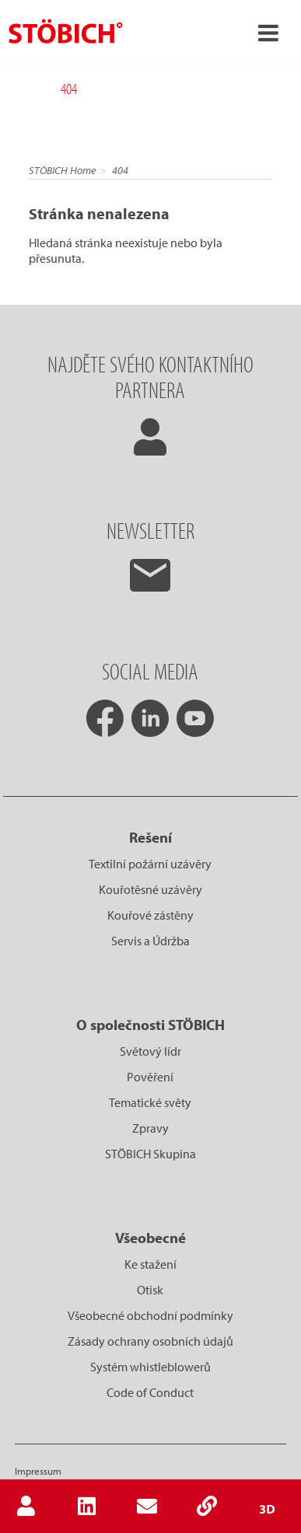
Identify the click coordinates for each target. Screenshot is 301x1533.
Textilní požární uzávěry (150, 863)
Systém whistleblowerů (150, 1366)
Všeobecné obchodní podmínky (150, 1315)
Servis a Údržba (150, 940)
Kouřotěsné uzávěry (150, 889)
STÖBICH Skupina (150, 1153)
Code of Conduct (150, 1392)
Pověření (150, 1076)
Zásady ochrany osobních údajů (150, 1341)
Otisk (150, 1289)
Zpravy (150, 1128)
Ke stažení (150, 1264)
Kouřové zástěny (150, 915)
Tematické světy (150, 1102)
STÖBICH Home (62, 170)
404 (120, 170)
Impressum (38, 1471)
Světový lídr (150, 1051)
